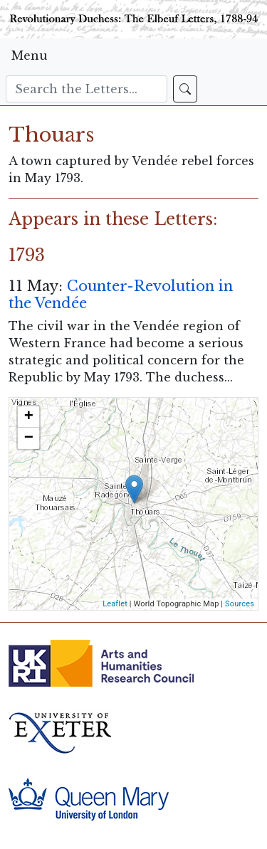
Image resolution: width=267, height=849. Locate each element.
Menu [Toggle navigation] (29, 55)
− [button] (28, 438)
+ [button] (28, 417)
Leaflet (115, 603)
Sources (239, 603)
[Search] (86, 88)
